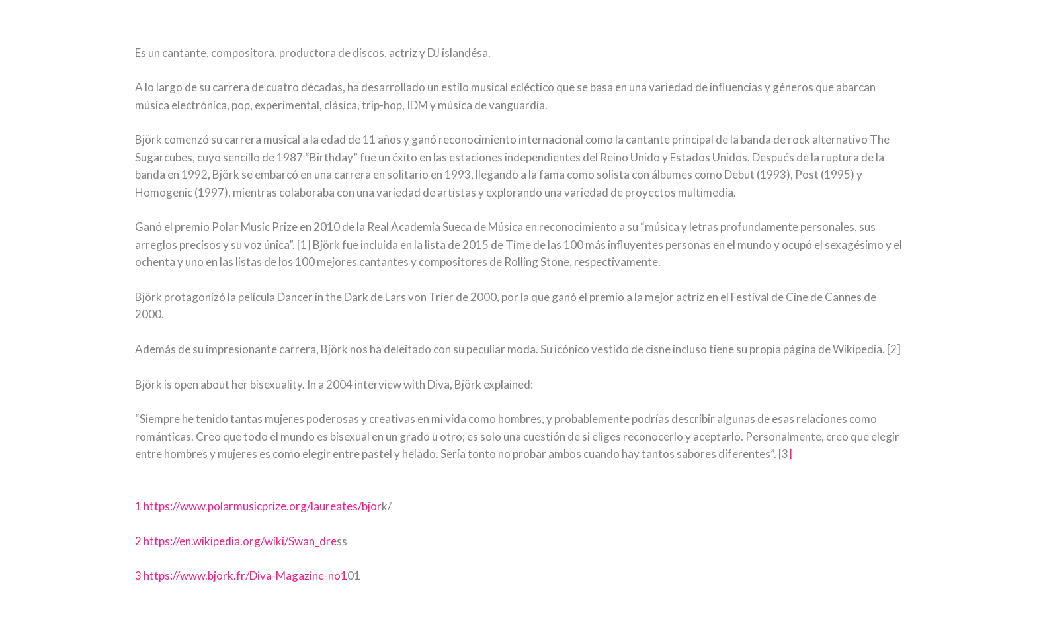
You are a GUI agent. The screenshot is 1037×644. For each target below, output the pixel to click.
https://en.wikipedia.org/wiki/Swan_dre (240, 541)
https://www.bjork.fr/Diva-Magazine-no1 (245, 575)
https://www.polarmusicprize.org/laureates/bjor (263, 506)
